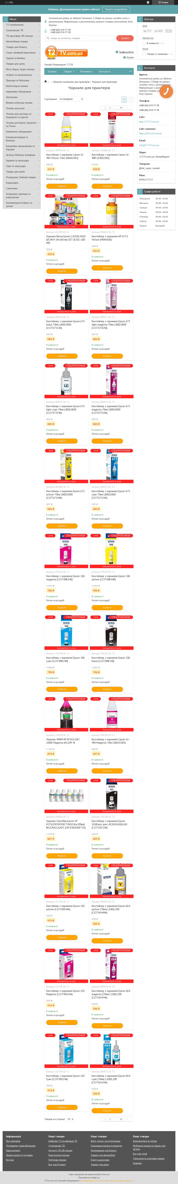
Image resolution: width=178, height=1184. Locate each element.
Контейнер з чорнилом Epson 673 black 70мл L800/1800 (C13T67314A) (65, 325)
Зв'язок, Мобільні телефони (20, 154)
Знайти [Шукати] (125, 38)
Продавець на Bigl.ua (89, 1177)
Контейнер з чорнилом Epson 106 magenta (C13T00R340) (65, 577)
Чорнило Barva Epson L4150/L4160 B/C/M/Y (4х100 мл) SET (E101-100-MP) (66, 240)
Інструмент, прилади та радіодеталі (18, 195)
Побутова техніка (57, 1159)
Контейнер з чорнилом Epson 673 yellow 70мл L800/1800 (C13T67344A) (65, 494)
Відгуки (10, 1159)
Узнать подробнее (116, 9)
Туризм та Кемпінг (15, 58)
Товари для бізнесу (16, 47)
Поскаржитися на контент (93, 1180)
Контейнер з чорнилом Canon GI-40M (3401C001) (111, 156)
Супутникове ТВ (14, 30)
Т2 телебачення (14, 24)
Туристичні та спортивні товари (148, 1158)
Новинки (137, 1163)
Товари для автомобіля (103, 1155)
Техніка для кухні (15, 108)
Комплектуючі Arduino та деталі (19, 204)
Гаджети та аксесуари (17, 160)
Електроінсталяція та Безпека (17, 139)
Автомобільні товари (17, 41)
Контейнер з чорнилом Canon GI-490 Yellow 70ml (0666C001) (65, 156)
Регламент (86, 71)
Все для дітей (140, 1153)
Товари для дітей (15, 171)
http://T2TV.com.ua (149, 121)
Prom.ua (106, 1174)
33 (121, 107)
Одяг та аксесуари (16, 166)
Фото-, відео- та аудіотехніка (105, 1141)
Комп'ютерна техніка (17, 86)
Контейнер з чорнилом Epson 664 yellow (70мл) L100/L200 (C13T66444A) (111, 909)
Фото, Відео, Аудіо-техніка (20, 69)
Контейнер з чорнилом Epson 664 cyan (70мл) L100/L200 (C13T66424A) (111, 1079)
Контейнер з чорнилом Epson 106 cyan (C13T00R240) (65, 659)
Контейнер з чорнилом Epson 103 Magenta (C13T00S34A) (65, 992)
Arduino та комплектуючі (19, 74)
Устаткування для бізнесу (103, 1150)
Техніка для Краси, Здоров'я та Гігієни (21, 124)
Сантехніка (11, 188)
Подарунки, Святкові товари (21, 177)
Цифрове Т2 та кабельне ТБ (62, 1141)
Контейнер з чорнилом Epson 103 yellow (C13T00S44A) (65, 907)
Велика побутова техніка (19, 102)
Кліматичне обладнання (18, 131)
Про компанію (13, 1141)
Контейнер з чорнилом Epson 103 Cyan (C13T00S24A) (65, 1077)
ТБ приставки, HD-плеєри (19, 35)
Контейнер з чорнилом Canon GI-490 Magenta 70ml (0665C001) (111, 741)
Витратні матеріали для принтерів (72, 81)
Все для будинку (57, 1164)
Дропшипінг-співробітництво (21, 1145)
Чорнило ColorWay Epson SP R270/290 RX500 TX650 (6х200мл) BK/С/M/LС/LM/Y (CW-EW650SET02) (66, 824)
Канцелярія (12, 182)
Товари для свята (100, 1164)
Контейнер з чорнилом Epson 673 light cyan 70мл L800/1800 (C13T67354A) (65, 409)
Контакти (104, 71)
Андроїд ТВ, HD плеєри (60, 1150)
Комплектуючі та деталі (145, 1141)
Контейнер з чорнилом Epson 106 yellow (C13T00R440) (111, 577)
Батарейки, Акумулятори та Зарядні (20, 147)
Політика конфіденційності (120, 1180)
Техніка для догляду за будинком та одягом (18, 115)
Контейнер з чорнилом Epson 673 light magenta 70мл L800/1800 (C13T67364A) (111, 325)
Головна (52, 71)
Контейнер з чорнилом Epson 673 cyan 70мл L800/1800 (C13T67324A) (111, 494)
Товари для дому (15, 63)
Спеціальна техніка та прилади (106, 1145)
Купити (62, 186)
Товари (68, 71)
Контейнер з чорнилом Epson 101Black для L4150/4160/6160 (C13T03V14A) (109, 824)
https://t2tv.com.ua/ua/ (150, 133)
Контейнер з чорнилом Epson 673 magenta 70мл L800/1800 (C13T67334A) (111, 409)
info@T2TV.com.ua (149, 145)
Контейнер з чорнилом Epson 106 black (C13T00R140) (111, 659)
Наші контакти (13, 1150)
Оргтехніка (12, 97)
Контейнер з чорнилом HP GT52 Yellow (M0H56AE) (110, 238)
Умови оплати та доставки (19, 1155)
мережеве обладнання (18, 91)
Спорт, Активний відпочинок (20, 52)
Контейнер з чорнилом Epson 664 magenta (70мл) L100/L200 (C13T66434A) (111, 994)
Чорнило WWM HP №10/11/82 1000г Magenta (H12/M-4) (62, 741)
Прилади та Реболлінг (17, 80)
